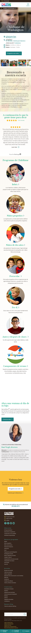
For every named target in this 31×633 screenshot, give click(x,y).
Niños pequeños (7, 543)
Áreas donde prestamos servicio (11, 627)
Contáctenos (18, 43)
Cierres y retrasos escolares (10, 582)
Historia (6, 597)
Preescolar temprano (8, 546)
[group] (5, 63)
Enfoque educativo (8, 530)
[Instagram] (8, 523)
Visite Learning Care (8, 622)
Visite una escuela (8, 572)
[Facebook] (5, 523)
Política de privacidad (8, 623)
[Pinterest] (11, 523)
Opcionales (6, 562)
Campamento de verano (9, 560)
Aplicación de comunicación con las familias (13, 575)
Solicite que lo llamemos (19, 40)
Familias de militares (8, 581)
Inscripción (6, 579)
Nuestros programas (11, 539)
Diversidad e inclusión (9, 588)
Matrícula (6, 577)
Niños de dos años (8, 545)
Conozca (7, 419)
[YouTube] (14, 523)
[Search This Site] (15, 614)
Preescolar (15, 276)
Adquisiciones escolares (9, 592)
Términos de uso (7, 625)
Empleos (6, 590)
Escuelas (7, 568)
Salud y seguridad (8, 573)
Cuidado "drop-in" (8, 557)
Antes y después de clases (16, 337)
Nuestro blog (8, 604)
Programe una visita (13, 53)
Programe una (15, 489)
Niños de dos (15, 245)
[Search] (25, 614)
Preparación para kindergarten (10, 552)
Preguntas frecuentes (8, 599)
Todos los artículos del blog (10, 606)
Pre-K (5, 550)
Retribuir (6, 595)
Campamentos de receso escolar (11, 559)
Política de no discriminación (10, 626)
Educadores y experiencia (9, 531)
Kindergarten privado (8, 553)
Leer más (15, 147)
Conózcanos (8, 587)
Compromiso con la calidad (10, 533)
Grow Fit (6, 564)
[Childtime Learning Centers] (5, 4)
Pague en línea (9, 518)
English (7, 520)
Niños (15, 216)
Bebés (5, 541)
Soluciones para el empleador (10, 594)
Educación (7, 528)
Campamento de (15, 366)
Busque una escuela (8, 570)
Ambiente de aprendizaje (9, 535)
